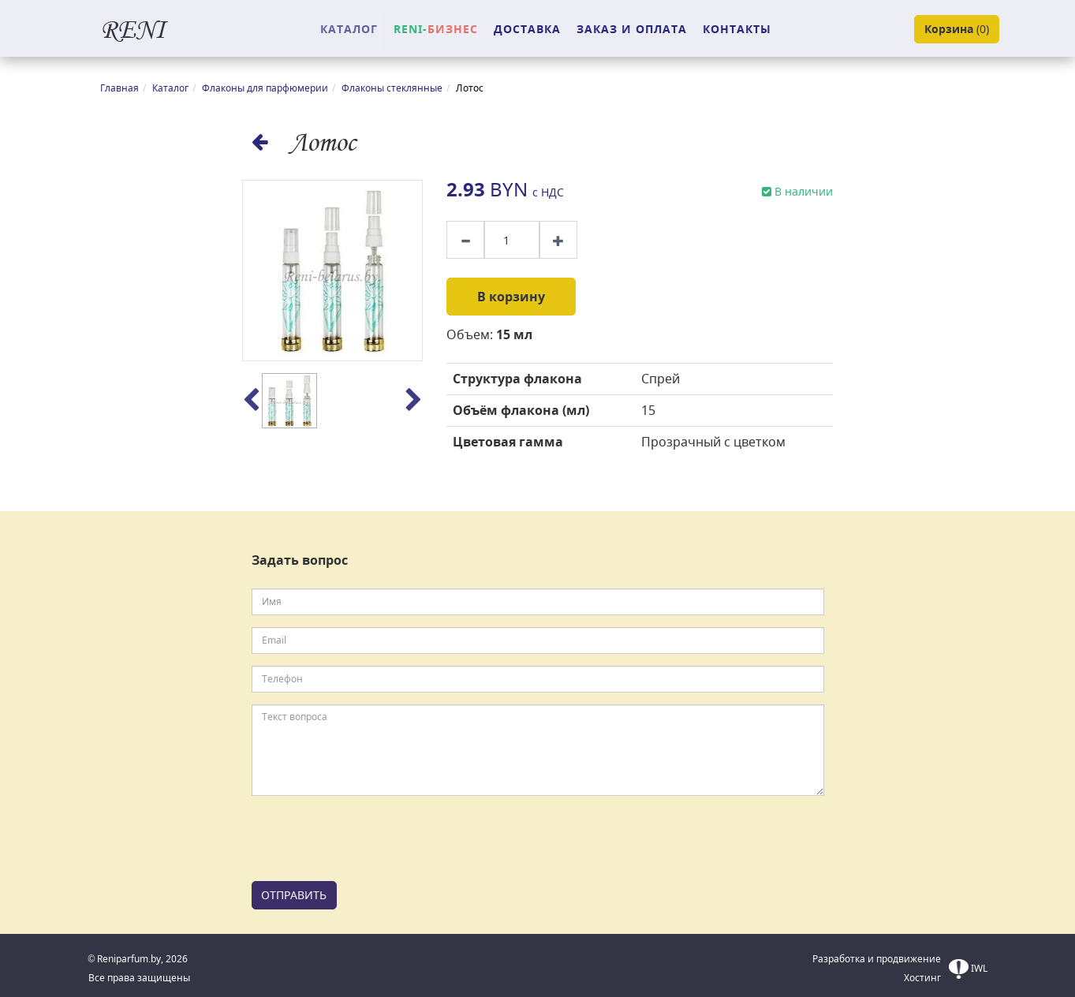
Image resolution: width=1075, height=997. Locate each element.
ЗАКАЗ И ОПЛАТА (632, 28)
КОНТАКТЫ (737, 28)
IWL (968, 969)
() (956, 29)
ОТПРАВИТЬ (294, 894)
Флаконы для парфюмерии (265, 88)
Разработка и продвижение (876, 958)
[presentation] (371, 838)
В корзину (511, 296)
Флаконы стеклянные (392, 88)
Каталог (170, 88)
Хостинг (922, 977)
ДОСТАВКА (527, 28)
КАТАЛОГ (349, 28)
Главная (119, 88)
